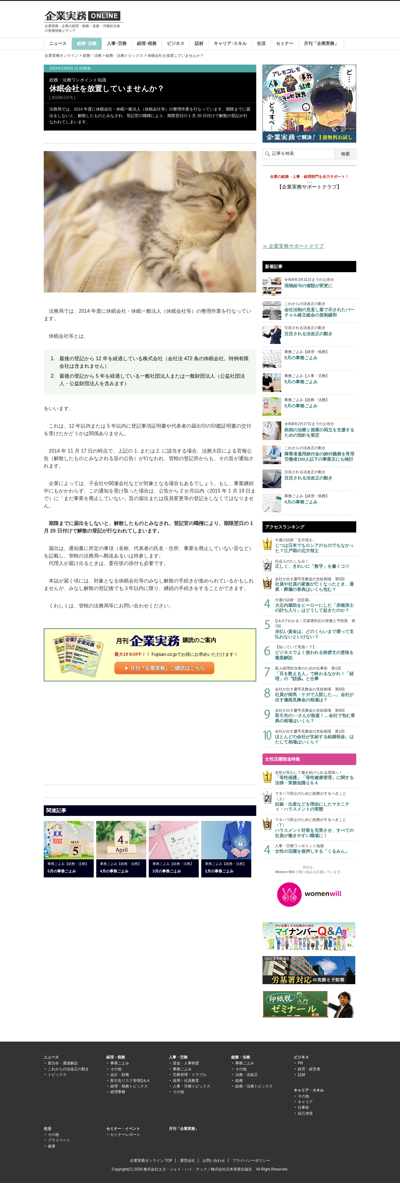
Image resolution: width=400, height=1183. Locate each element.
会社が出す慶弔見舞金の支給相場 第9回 (315, 716)
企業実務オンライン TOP (151, 1160)
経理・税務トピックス (129, 1086)
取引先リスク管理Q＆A (129, 1080)
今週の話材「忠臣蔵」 (315, 605)
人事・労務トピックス (191, 1086)
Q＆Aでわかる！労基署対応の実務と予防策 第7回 (315, 629)
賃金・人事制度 (186, 1063)
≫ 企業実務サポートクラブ (293, 246)
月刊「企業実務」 (321, 43)
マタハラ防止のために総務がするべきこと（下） (315, 827)
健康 (51, 1146)
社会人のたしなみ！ (315, 564)
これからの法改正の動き (68, 1069)
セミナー (284, 43)
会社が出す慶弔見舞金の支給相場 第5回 (315, 584)
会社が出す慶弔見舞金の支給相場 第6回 (315, 694)
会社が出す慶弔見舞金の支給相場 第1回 (315, 736)
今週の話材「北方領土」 (315, 545)
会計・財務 (119, 1075)
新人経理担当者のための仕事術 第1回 (315, 673)
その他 (116, 1069)
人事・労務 (178, 1057)
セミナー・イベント (123, 1129)
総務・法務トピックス (124, 55)
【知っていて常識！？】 (315, 652)
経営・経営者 (309, 1069)
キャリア (305, 1102)
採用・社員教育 (186, 1080)
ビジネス (175, 43)
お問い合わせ (213, 1160)
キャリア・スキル (309, 1090)
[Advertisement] (242, 20)
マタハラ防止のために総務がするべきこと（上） (315, 801)
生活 (261, 43)
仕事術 (303, 1107)
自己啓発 (305, 1113)
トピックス (57, 1075)
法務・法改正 (246, 1075)
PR (300, 1063)
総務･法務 (87, 43)
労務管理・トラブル (190, 1075)
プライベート (59, 1140)
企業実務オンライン (61, 55)
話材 (199, 43)
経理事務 (117, 1092)
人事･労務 (117, 43)
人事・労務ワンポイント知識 (315, 849)
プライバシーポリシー (251, 1160)
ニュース (58, 43)
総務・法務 (92, 55)
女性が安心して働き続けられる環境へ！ (315, 778)
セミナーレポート (125, 1134)
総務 (239, 1080)
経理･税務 (147, 43)
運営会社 (187, 1160)
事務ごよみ (119, 1063)
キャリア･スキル (230, 43)
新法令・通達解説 (63, 1063)
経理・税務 (115, 1057)
